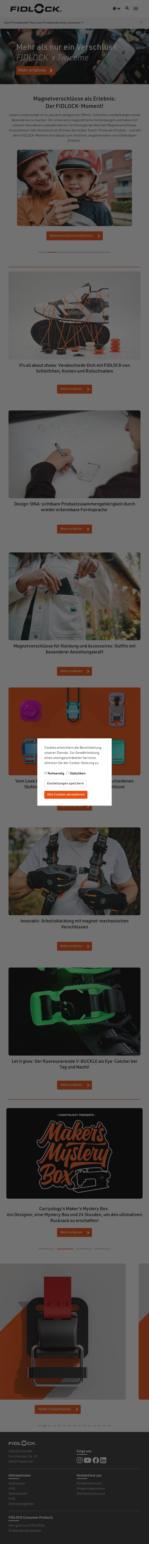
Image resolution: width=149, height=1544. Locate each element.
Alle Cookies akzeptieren (66, 795)
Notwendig (56, 773)
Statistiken (78, 773)
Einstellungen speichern (65, 783)
